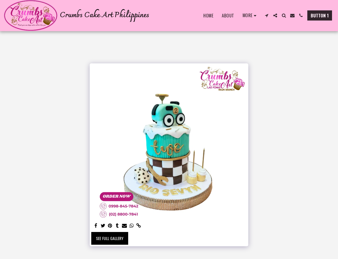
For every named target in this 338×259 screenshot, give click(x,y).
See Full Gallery (110, 238)
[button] (267, 15)
